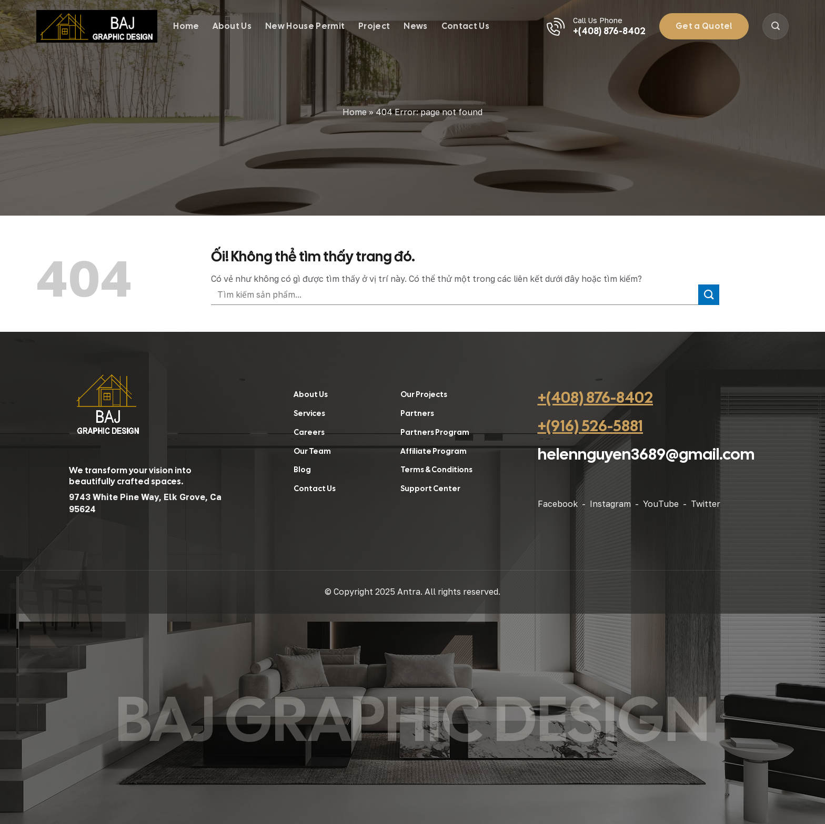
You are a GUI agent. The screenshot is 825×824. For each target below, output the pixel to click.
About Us (232, 26)
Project (374, 26)
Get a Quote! (704, 26)
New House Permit (305, 26)
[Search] (775, 26)
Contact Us (465, 26)
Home (186, 26)
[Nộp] (708, 294)
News (415, 26)
